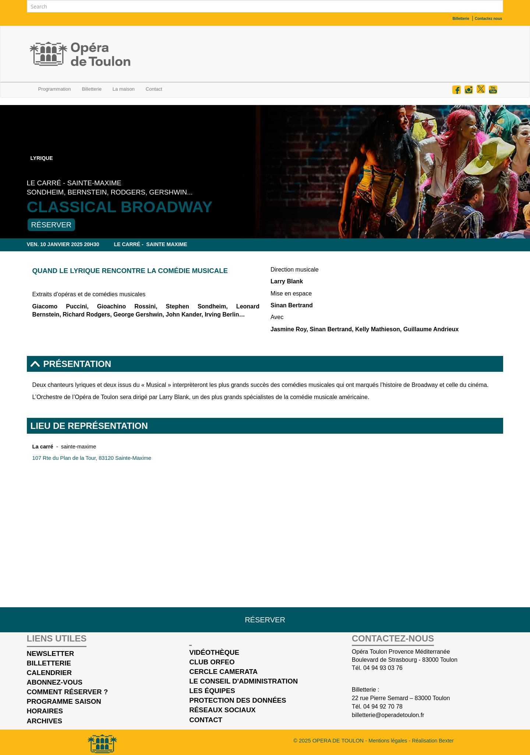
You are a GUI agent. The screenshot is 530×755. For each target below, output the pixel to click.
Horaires (45, 711)
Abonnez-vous (54, 682)
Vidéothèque (214, 652)
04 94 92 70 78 (383, 706)
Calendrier (487, 244)
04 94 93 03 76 (383, 668)
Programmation (54, 89)
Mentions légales (388, 741)
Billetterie (91, 89)
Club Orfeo (211, 662)
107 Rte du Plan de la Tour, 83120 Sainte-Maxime (91, 458)
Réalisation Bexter (433, 741)
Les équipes (212, 691)
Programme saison (64, 701)
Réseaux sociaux (222, 710)
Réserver (51, 225)
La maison (124, 89)
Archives (44, 721)
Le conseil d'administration (243, 681)
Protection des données (237, 700)
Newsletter (50, 653)
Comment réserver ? (67, 692)
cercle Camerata (223, 671)
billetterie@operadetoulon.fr (388, 715)
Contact (205, 720)
